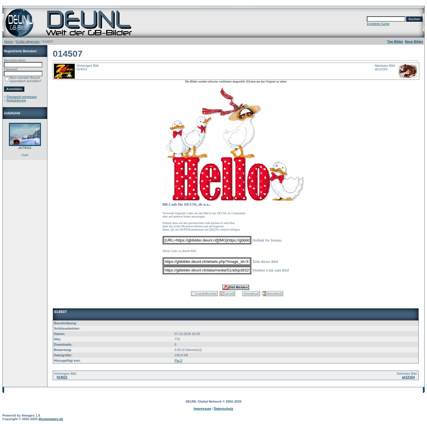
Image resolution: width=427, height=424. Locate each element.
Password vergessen (22, 97)
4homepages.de (51, 419)
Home (8, 41)
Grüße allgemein (28, 41)
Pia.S (178, 360)
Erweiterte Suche (378, 24)
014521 (62, 377)
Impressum (202, 408)
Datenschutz (223, 408)
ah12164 (408, 377)
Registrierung (16, 100)
